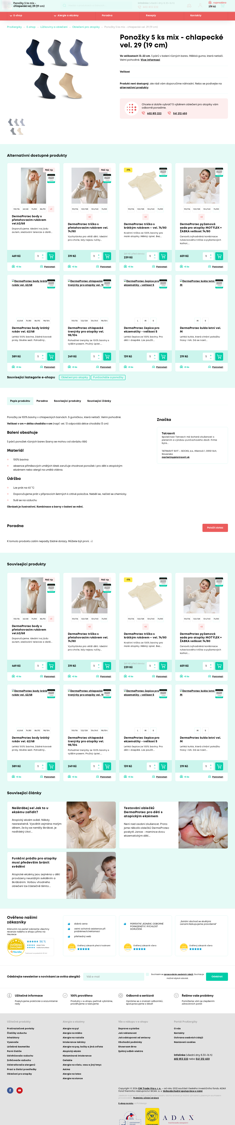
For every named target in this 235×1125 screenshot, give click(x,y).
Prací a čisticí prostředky (21, 1069)
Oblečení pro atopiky (86, 27)
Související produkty (67, 401)
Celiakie (67, 1060)
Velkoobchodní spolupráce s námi (183, 1091)
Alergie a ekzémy (68, 16)
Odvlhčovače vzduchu (20, 1056)
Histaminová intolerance (77, 1056)
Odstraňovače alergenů (21, 1065)
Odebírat (217, 977)
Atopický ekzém (72, 1051)
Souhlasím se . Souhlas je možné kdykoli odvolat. (177, 976)
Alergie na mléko (72, 1033)
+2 (89, 217)
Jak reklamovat (127, 1033)
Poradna (107, 16)
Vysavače (13, 1042)
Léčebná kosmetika (18, 1047)
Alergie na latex (72, 1074)
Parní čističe (14, 1051)
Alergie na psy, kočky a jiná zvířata (83, 1047)
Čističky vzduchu (17, 1033)
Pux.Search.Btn (64, 5)
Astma (66, 1069)
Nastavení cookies (185, 1042)
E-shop (17, 16)
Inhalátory (13, 1038)
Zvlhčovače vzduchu (19, 1060)
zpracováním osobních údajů (178, 974)
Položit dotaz (215, 528)
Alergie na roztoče (73, 1038)
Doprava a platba (128, 1029)
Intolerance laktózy (74, 1042)
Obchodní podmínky (130, 1042)
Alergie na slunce (73, 1078)
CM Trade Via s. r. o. (149, 1088)
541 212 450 (180, 113)
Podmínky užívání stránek (146, 1098)
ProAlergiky (14, 27)
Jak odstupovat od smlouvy (134, 1038)
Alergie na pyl (71, 1029)
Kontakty (196, 16)
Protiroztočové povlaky (20, 1029)
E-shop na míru (125, 1103)
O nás (177, 1029)
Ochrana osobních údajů (188, 1038)
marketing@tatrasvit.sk (175, 457)
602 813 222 (150, 7)
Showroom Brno (127, 1047)
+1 (51, 209)
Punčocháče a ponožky (108, 377)
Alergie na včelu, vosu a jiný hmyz (82, 1065)
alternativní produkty (134, 87)
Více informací (150, 60)
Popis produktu (20, 401)
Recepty (151, 16)
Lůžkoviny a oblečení (54, 27)
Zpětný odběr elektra (130, 1051)
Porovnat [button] (49, 267)
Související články (99, 401)
